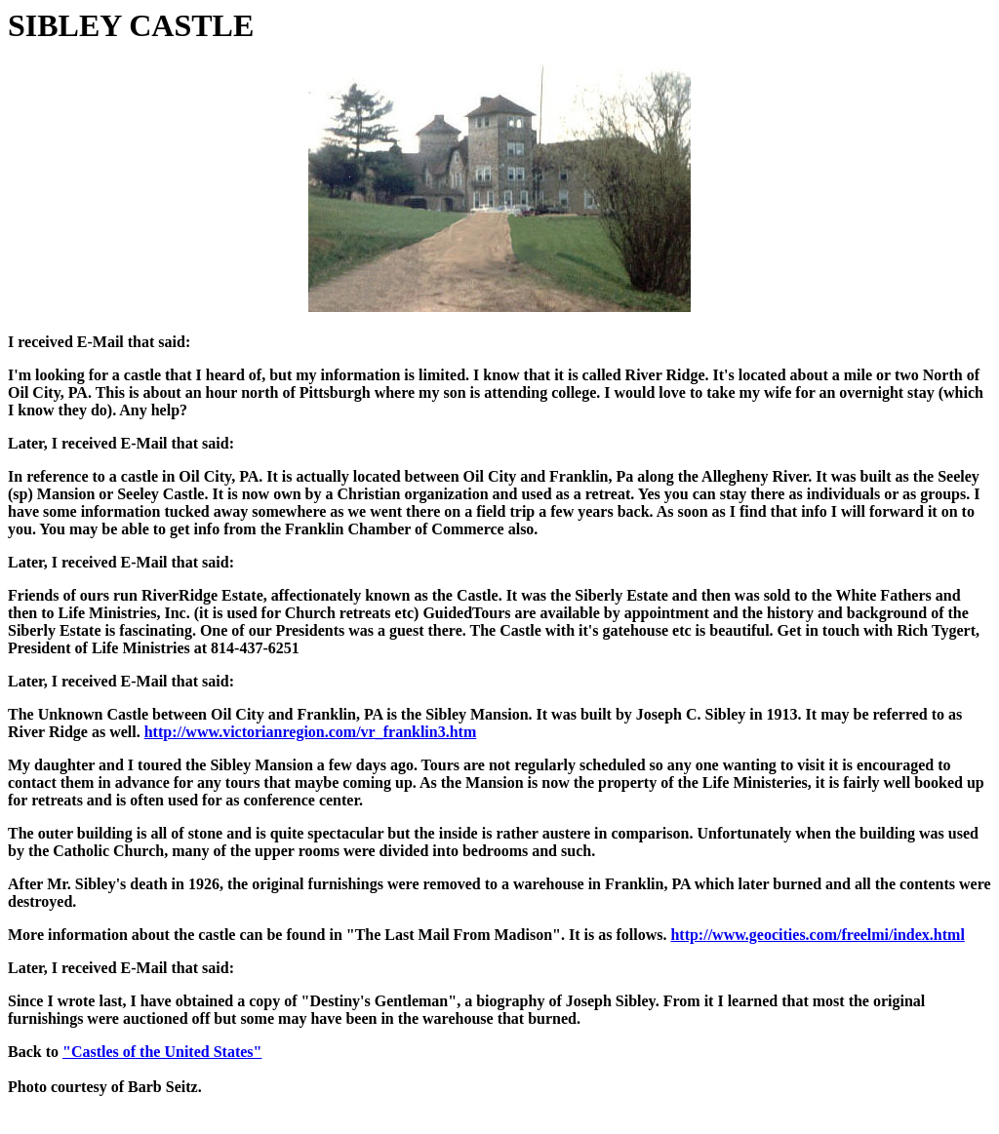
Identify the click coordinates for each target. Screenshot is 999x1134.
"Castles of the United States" (161, 1051)
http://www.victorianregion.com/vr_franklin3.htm (310, 731)
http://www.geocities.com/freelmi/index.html (817, 934)
